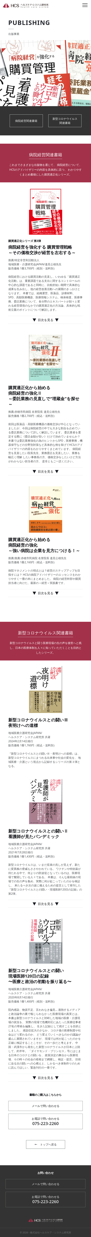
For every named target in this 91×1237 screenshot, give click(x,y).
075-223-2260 (45, 1121)
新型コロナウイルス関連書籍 (64, 121)
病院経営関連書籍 (26, 121)
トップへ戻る (46, 1144)
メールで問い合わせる (45, 1106)
